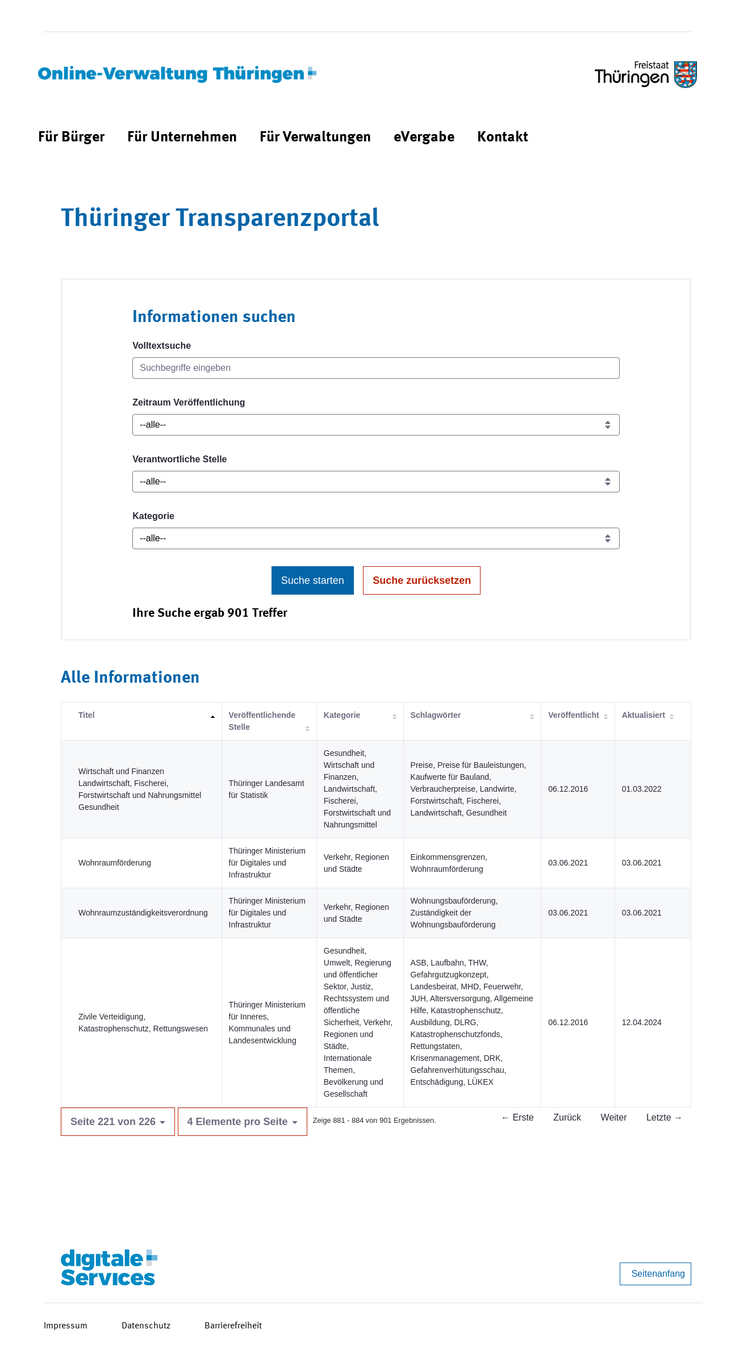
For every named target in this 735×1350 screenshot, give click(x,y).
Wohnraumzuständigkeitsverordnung (143, 912)
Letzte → (664, 1117)
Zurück (567, 1117)
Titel (86, 715)
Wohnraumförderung (114, 862)
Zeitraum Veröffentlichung (188, 402)
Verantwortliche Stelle (179, 459)
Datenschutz (146, 1326)
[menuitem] (71, 138)
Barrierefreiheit (233, 1326)
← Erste (517, 1117)
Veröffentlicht (573, 715)
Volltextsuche (161, 345)
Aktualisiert (643, 715)
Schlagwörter (436, 715)
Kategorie (153, 516)
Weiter (614, 1117)
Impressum (65, 1326)
